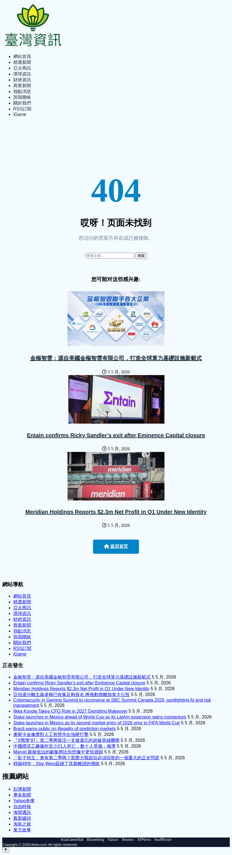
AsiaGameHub (71, 840)
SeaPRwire (162, 840)
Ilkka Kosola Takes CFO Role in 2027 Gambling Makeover (70, 711)
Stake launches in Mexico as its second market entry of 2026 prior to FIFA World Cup (96, 722)
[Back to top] (5, 850)
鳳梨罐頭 (22, 818)
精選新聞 (22, 62)
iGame (19, 114)
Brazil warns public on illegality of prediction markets (64, 728)
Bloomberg (95, 840)
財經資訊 (22, 79)
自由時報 (22, 806)
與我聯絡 (22, 97)
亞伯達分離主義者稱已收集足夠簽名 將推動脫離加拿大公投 (71, 694)
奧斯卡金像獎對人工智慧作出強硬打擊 (51, 734)
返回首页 (116, 546)
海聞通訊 (22, 812)
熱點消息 (22, 91)
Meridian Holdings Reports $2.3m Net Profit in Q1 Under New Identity (116, 512)
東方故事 (22, 830)
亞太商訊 (22, 68)
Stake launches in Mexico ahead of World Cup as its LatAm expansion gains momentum (99, 717)
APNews (144, 840)
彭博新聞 (22, 789)
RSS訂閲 (22, 109)
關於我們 (22, 103)
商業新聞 (22, 85)
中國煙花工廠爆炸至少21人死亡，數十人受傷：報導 (64, 746)
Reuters (128, 840)
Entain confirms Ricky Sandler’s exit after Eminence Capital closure (116, 435)
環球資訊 (22, 74)
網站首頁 (22, 56)
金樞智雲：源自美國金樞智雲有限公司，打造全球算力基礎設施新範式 (116, 358)
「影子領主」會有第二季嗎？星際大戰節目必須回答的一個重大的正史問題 (86, 757)
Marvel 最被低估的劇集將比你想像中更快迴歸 (58, 752)
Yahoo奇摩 (24, 800)
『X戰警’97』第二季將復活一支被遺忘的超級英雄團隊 (66, 740)
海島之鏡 (22, 824)
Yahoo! (113, 840)
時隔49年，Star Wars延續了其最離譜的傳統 (56, 763)
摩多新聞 (22, 795)
